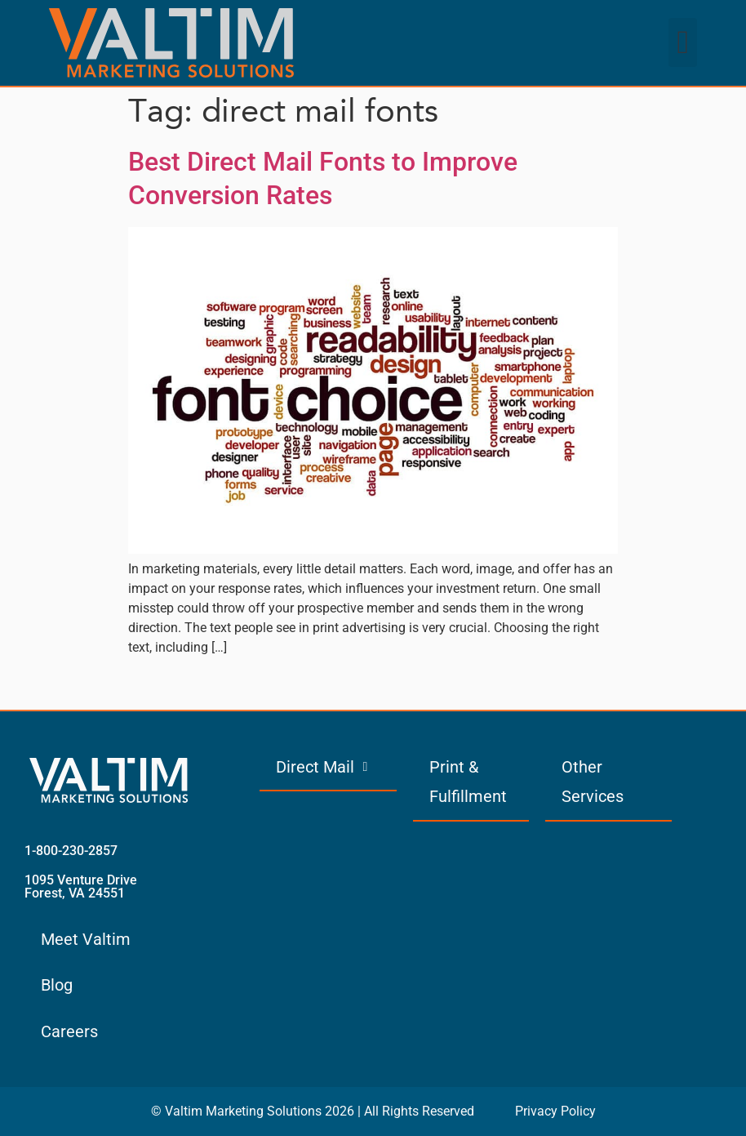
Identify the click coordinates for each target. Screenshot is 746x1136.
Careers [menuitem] (69, 1031)
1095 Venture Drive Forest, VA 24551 (80, 886)
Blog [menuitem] (57, 985)
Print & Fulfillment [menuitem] (468, 781)
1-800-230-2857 (71, 850)
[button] (682, 42)
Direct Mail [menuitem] (321, 767)
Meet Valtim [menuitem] (86, 939)
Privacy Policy (555, 1111)
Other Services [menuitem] (593, 781)
